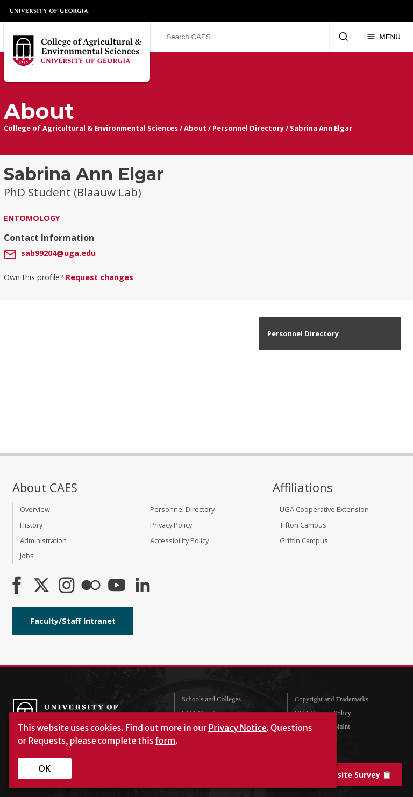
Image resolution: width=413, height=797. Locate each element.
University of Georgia (49, 11)
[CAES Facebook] (17, 586)
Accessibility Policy (179, 540)
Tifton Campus (303, 525)
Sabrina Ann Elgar (321, 128)
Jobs (27, 555)
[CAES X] (42, 586)
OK (45, 768)
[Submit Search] (343, 37)
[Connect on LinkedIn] (142, 586)
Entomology (32, 218)
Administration (43, 540)
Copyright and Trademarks (331, 699)
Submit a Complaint (322, 726)
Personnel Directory (248, 128)
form (165, 740)
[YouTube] (117, 586)
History (31, 525)
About (195, 128)
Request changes (99, 277)
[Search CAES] (244, 37)
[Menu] (383, 37)
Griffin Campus (304, 540)
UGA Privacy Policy (323, 713)
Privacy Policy (171, 525)
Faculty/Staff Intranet (73, 621)
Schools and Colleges (211, 699)
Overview (35, 509)
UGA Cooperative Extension (324, 509)
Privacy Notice (237, 727)
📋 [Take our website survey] (336, 775)
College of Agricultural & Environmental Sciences (91, 128)
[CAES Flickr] (91, 586)
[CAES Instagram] (66, 586)
